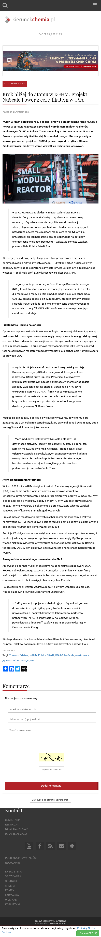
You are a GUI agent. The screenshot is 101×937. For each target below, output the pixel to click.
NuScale (69, 664)
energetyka (27, 669)
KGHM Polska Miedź (42, 664)
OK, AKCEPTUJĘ (88, 933)
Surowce (11, 890)
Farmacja (12, 904)
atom (16, 669)
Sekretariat (13, 829)
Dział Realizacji (16, 843)
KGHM (59, 664)
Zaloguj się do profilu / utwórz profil (50, 808)
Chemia (10, 894)
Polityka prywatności (21, 867)
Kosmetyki (12, 913)
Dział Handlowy (16, 838)
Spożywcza (13, 885)
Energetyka (13, 880)
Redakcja (11, 833)
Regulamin (12, 871)
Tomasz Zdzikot (18, 664)
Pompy (9, 899)
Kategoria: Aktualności (16, 121)
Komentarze (16, 695)
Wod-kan (11, 909)
